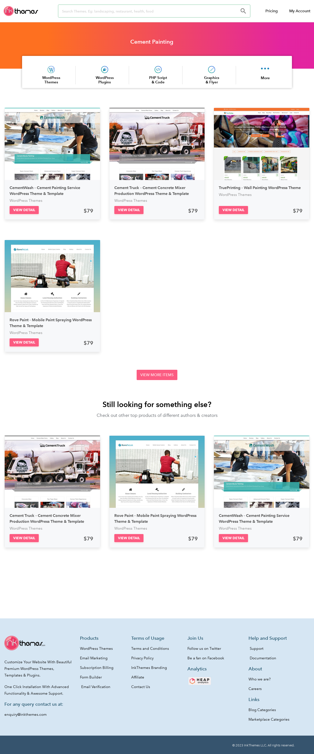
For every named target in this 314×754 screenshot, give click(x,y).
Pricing (271, 11)
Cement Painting (151, 41)
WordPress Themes (51, 79)
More (265, 78)
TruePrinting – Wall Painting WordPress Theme (260, 187)
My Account (299, 11)
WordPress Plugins (105, 79)
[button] (24, 210)
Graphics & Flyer (211, 79)
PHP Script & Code (158, 79)
